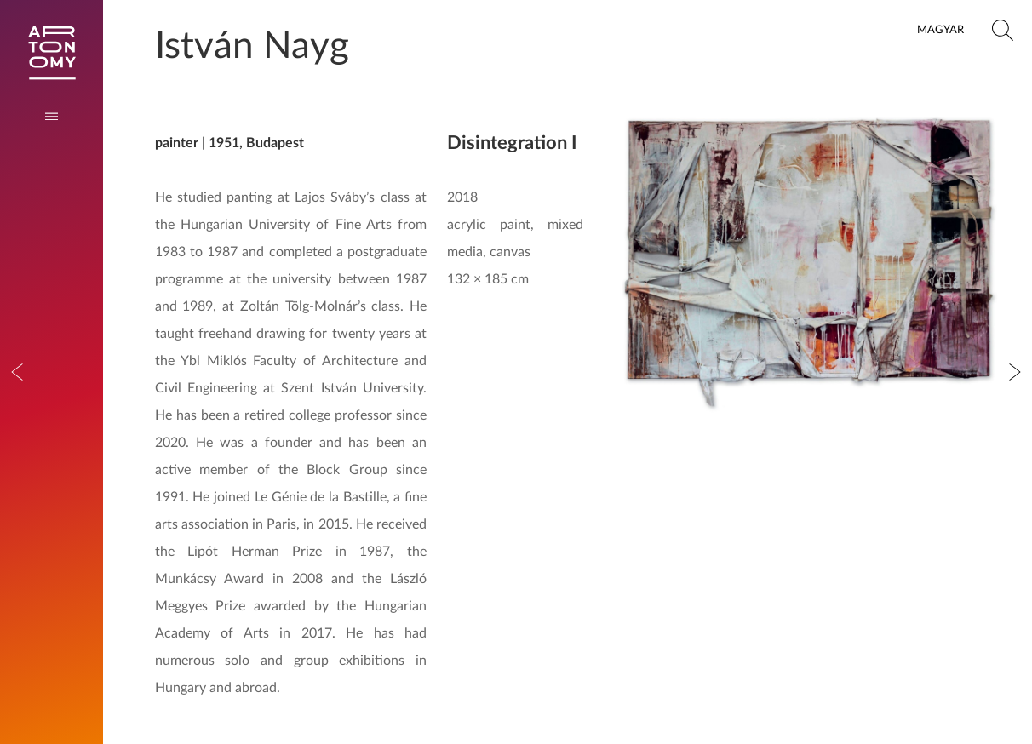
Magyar (940, 30)
